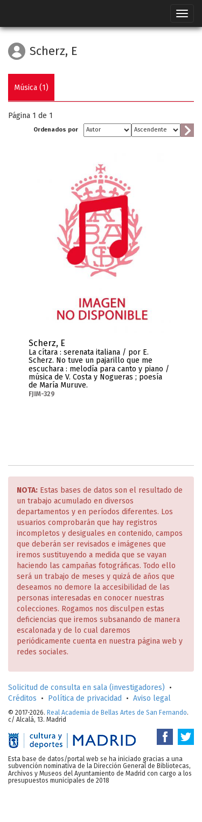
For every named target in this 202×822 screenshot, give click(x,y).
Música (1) (31, 87)
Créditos (22, 698)
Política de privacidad (85, 698)
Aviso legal (152, 698)
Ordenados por (55, 129)
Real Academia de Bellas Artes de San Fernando (117, 712)
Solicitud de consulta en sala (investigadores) (86, 687)
